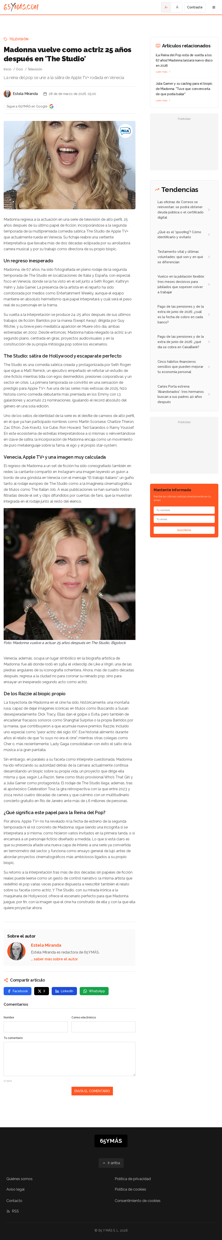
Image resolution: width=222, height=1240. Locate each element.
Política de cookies (130, 1189)
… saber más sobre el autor (54, 959)
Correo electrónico (83, 1017)
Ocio (19, 69)
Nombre (9, 1017)
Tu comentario (13, 1038)
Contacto (14, 1201)
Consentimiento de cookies (138, 1201)
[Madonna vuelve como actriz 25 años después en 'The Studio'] (125, 131)
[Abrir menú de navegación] (213, 7)
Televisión (19, 39)
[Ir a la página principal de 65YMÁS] (21, 7)
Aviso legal (15, 1189)
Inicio (7, 69)
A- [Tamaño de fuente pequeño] (166, 7)
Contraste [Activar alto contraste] (195, 7)
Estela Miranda (25, 94)
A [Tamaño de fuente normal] (177, 7)
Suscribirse (184, 530)
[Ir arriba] (111, 1163)
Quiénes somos (19, 1179)
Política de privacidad (133, 1179)
